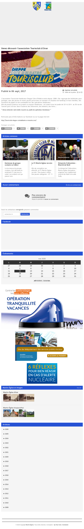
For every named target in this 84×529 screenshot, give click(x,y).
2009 (5, 508)
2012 (5, 495)
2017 (5, 472)
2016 (5, 476)
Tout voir (79, 389)
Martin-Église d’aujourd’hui (13, 409)
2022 (5, 449)
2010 (5, 504)
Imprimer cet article (70, 90)
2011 (5, 499)
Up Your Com (57, 526)
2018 (5, 467)
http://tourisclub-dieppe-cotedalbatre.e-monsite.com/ (20, 120)
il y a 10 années (20, 157)
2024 (5, 439)
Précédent (38, 282)
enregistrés (20, 211)
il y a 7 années (74, 157)
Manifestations (63, 157)
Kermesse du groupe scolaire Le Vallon (13, 164)
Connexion (65, 526)
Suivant (45, 282)
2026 (5, 430)
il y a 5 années (47, 157)
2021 (5, 453)
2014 (5, 485)
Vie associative (37, 157)
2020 (5, 458)
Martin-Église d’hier (10, 393)
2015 (5, 481)
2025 (5, 435)
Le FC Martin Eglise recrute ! (39, 164)
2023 (5, 444)
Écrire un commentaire (73, 185)
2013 (5, 490)
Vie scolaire (9, 157)
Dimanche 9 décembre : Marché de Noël (67, 164)
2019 (5, 462)
